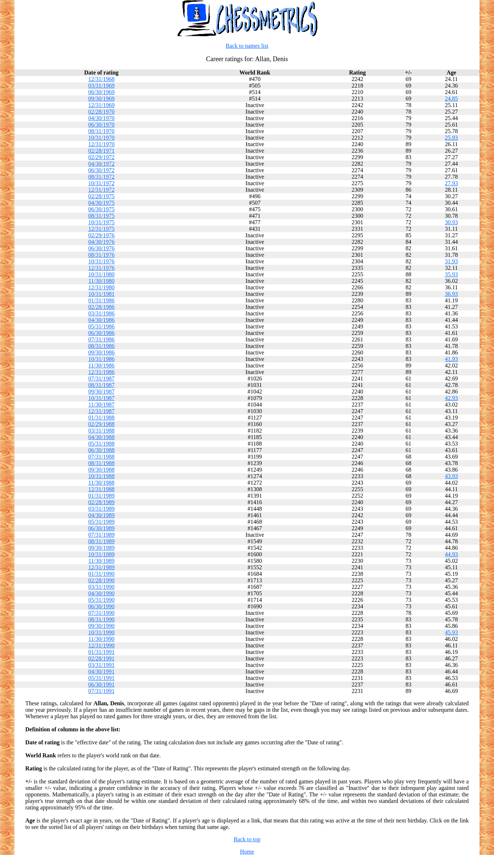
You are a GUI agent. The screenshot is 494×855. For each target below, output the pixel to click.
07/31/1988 (101, 457)
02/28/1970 (101, 112)
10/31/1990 (101, 632)
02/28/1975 (101, 196)
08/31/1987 (101, 385)
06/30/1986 (101, 333)
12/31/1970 (101, 144)
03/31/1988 (101, 431)
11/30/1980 (101, 281)
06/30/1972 (101, 170)
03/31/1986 (101, 313)
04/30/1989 (101, 515)
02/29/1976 (101, 235)
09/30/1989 (101, 548)
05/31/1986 (101, 326)
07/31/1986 (101, 339)
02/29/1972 (101, 157)
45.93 (451, 632)
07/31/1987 (101, 378)
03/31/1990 (101, 587)
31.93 (451, 261)
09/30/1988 (101, 470)
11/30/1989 (101, 561)
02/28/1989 (101, 502)
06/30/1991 (101, 684)
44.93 (451, 554)
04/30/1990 (101, 593)
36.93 (451, 294)
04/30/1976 (101, 242)
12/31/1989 (101, 567)
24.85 (451, 98)
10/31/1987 (101, 398)
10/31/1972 (101, 183)
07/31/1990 (101, 613)
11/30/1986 (101, 365)
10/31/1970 (101, 138)
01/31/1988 (101, 417)
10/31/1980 (101, 274)
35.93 (451, 274)
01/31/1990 (101, 574)
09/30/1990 (101, 626)
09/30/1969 (101, 98)
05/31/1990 (101, 600)
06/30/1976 (101, 248)
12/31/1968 (101, 79)
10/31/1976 (101, 261)
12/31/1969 (101, 105)
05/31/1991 (101, 678)
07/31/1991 (101, 691)
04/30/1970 (101, 118)
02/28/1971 (101, 151)
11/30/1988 (101, 483)
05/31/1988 (101, 444)
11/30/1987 (101, 404)
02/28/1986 (101, 307)
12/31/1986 (101, 372)
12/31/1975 (101, 229)
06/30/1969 (101, 92)
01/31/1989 (101, 496)
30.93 (451, 222)
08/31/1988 (101, 463)
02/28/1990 (101, 580)
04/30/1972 (101, 164)
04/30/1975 (101, 203)
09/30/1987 (101, 391)
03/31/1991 (101, 665)
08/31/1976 (101, 255)
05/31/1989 (101, 522)
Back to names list (247, 46)
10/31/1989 (101, 554)
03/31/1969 (101, 85)
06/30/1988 (101, 450)
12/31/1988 (101, 489)
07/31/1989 (101, 535)
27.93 (451, 183)
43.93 (451, 476)
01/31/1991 (101, 652)
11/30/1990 (101, 639)
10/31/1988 (101, 476)
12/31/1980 (101, 287)
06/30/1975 (101, 209)
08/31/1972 (101, 177)
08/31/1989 (101, 541)
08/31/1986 (101, 346)
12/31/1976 (101, 268)
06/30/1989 (101, 528)
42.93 (451, 398)
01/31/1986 (101, 300)
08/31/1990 (101, 619)
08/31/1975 (101, 216)
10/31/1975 (101, 222)
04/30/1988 (101, 437)
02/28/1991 (101, 658)
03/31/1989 (101, 509)
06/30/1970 (101, 125)
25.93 (451, 138)
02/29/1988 (101, 424)
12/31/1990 (101, 645)
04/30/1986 (101, 320)
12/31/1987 (101, 411)
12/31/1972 (101, 190)
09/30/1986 (101, 352)
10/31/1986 (101, 359)
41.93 (451, 359)
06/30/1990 (101, 606)
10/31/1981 (101, 294)
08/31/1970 (101, 131)
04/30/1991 (101, 671)
